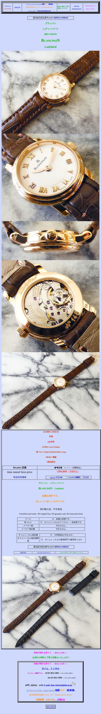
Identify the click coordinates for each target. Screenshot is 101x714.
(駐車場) (50, 4)
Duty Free (76, 6)
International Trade (76, 8)
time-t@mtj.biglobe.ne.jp (43, 10)
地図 (43, 4)
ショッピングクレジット (43, 552)
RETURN (50, 707)
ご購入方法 (17, 7)
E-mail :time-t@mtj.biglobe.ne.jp (60, 685)
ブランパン (8, 6)
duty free (52, 477)
